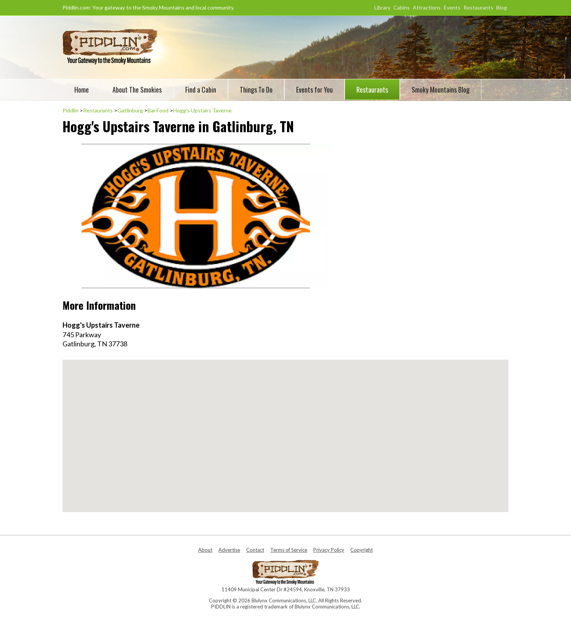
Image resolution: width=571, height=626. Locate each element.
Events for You (314, 89)
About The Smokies (137, 89)
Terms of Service (288, 550)
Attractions (427, 7)
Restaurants (478, 7)
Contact (255, 550)
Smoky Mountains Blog (441, 89)
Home (81, 89)
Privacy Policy (328, 550)
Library (382, 7)
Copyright (361, 550)
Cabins (401, 7)
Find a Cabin (200, 89)
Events (452, 7)
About (205, 550)
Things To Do (256, 89)
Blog (501, 7)
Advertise (229, 550)
